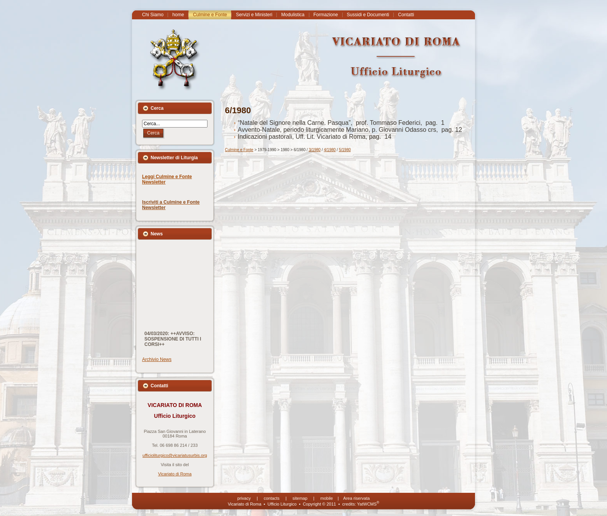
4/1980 (330, 150)
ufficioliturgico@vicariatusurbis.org (174, 455)
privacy (244, 498)
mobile (327, 498)
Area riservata (356, 498)
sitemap (300, 498)
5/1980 (345, 150)
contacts (271, 498)
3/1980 (315, 150)
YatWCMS (368, 504)
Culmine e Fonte (239, 150)
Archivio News (156, 359)
